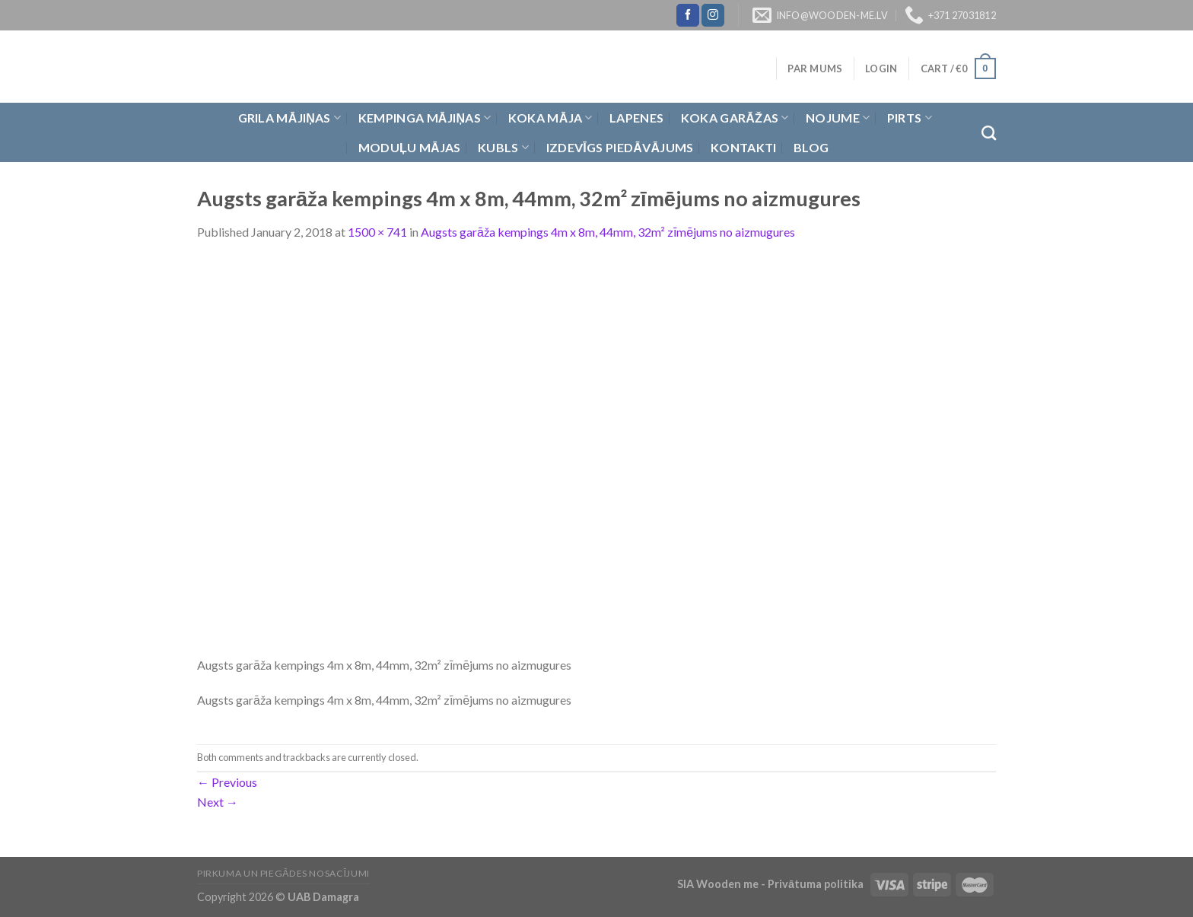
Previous (227, 782)
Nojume (838, 118)
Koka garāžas (735, 118)
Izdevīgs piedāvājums (620, 147)
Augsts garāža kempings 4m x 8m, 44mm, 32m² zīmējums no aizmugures (608, 231)
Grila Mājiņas (290, 118)
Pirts (909, 118)
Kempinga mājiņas (425, 118)
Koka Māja (550, 118)
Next (217, 801)
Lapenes (636, 117)
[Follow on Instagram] (712, 15)
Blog (811, 147)
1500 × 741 (377, 231)
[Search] (988, 132)
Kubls (503, 147)
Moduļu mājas (409, 147)
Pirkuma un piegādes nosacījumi (283, 873)
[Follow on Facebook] (687, 15)
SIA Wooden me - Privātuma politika (771, 883)
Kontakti (744, 147)
